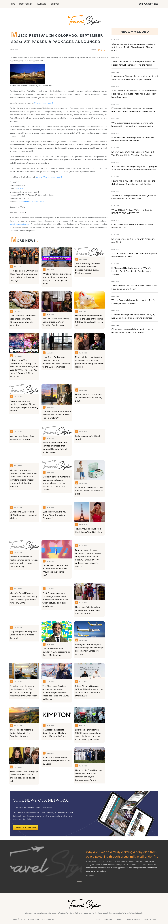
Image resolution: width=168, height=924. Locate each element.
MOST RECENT (25, 3)
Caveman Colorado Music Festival (49, 176)
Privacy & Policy (150, 919)
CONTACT (55, 3)
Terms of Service (133, 919)
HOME (12, 3)
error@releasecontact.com (20, 223)
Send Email (19, 188)
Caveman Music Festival (43, 102)
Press (98, 919)
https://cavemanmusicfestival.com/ (30, 201)
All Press (41, 3)
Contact (119, 919)
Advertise (108, 919)
